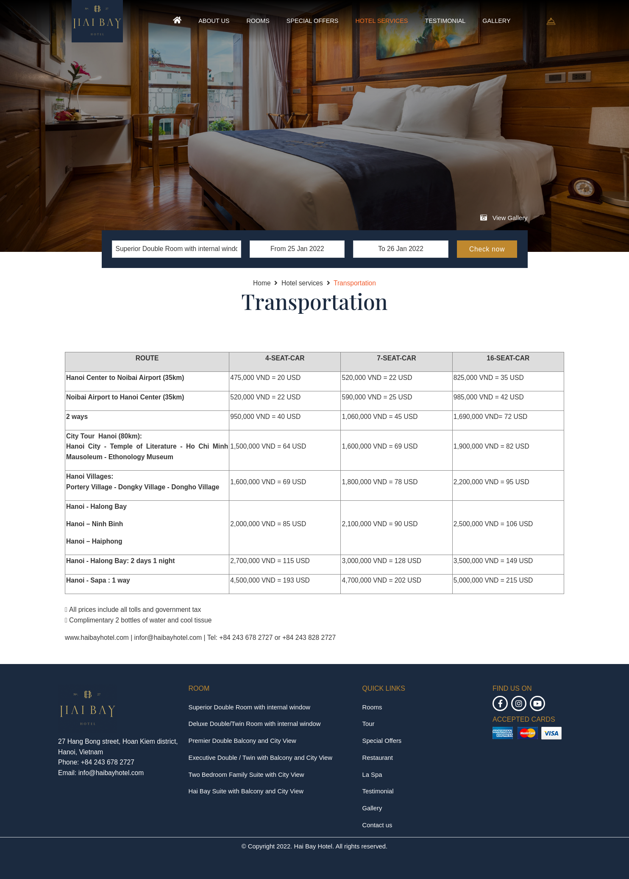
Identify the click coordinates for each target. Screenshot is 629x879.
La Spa (372, 774)
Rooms (257, 20)
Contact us (377, 825)
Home (262, 283)
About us (213, 20)
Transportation (355, 283)
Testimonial (445, 20)
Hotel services (381, 20)
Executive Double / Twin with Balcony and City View (261, 757)
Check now (487, 249)
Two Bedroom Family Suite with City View (246, 774)
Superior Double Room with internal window (249, 707)
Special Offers (313, 20)
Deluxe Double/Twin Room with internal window (255, 723)
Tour (368, 723)
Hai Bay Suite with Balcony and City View (246, 791)
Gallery (496, 20)
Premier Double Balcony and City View (242, 740)
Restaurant (377, 757)
